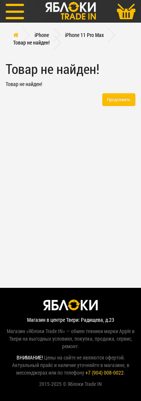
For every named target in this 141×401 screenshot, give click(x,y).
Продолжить (118, 99)
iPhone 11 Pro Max (84, 34)
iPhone (42, 34)
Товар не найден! (31, 42)
